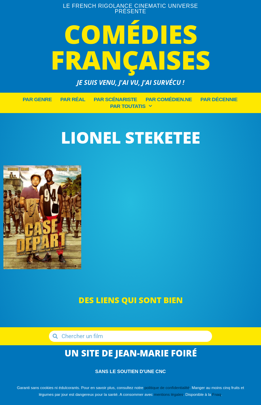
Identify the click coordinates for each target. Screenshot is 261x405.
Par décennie (219, 99)
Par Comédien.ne (168, 99)
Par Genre (37, 99)
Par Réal (72, 99)
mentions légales (168, 394)
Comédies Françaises (130, 46)
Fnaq (216, 394)
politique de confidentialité (167, 388)
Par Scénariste (115, 99)
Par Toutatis (131, 106)
